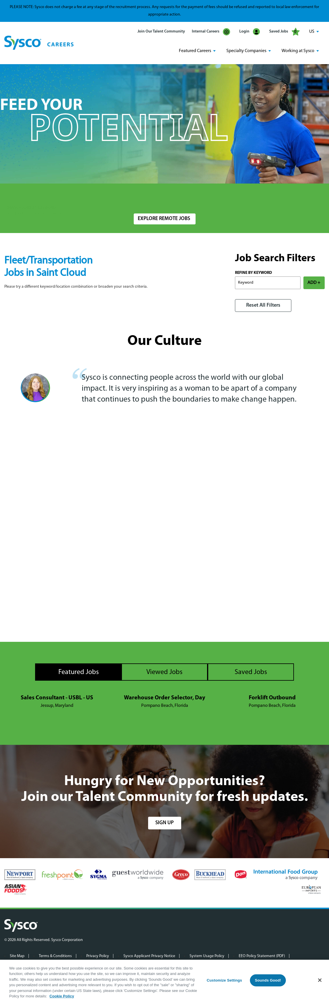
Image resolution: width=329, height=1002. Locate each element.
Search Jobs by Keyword (31, 196)
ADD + (313, 282)
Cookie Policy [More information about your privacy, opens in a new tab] (61, 996)
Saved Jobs (284, 32)
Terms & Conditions (55, 956)
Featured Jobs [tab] (78, 672)
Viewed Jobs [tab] (164, 672)
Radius (226, 196)
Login (249, 31)
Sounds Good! (268, 980)
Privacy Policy (97, 956)
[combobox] (171, 199)
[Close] (319, 980)
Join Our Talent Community (161, 31)
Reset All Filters (263, 305)
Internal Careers (211, 31)
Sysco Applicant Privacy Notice (149, 956)
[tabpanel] (164, 702)
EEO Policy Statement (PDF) (262, 956)
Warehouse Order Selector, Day (164, 698)
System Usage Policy (207, 956)
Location (141, 196)
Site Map (17, 956)
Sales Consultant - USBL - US (57, 698)
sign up (164, 823)
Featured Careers (195, 51)
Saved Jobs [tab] (251, 672)
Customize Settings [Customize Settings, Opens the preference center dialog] (224, 980)
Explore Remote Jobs (164, 219)
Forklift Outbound (272, 698)
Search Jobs (291, 199)
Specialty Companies (246, 51)
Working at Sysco (298, 51)
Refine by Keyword (253, 273)
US (311, 31)
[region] (164, 981)
